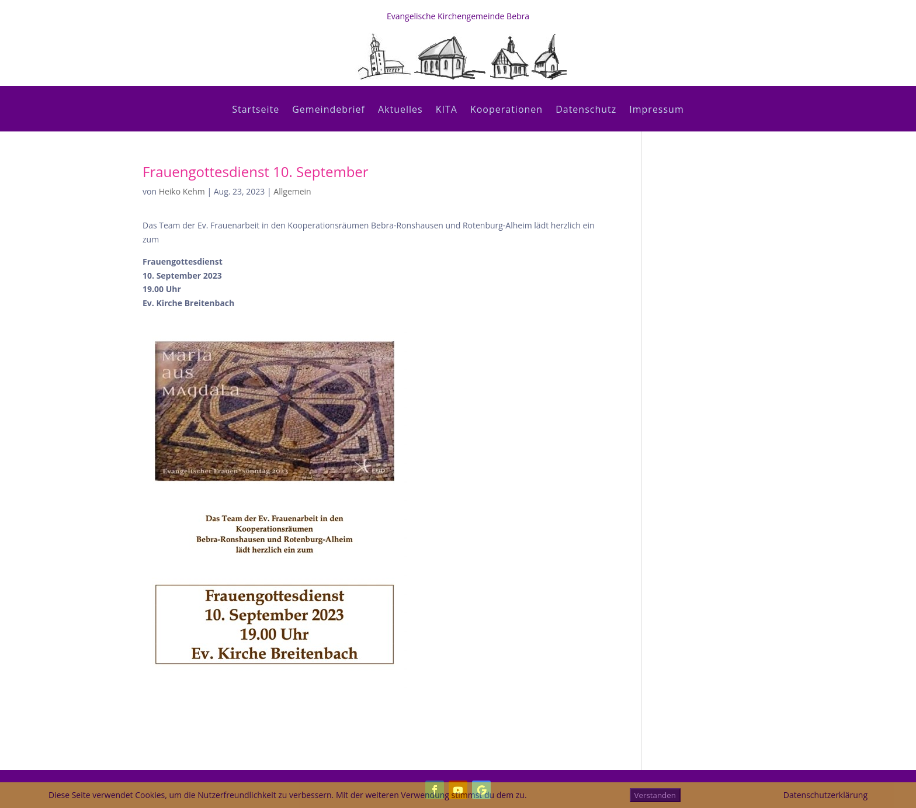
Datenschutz (586, 110)
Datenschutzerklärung (825, 794)
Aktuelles (400, 110)
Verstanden (655, 795)
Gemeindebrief (328, 110)
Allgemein (292, 191)
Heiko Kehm (182, 191)
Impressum (656, 110)
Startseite (255, 110)
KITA (446, 110)
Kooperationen (506, 110)
